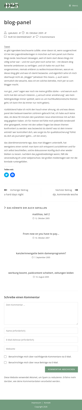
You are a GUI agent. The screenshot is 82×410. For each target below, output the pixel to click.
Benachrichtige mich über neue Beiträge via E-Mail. (33, 362)
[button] (11, 5)
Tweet (7, 46)
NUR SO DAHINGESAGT (20, 36)
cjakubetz (13, 33)
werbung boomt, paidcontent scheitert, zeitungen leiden (41, 272)
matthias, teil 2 (41, 214)
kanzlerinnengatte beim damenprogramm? (41, 253)
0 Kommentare (47, 36)
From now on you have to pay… (41, 233)
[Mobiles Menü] (73, 5)
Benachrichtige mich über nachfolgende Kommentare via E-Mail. (40, 356)
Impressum (36, 402)
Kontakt (47, 402)
